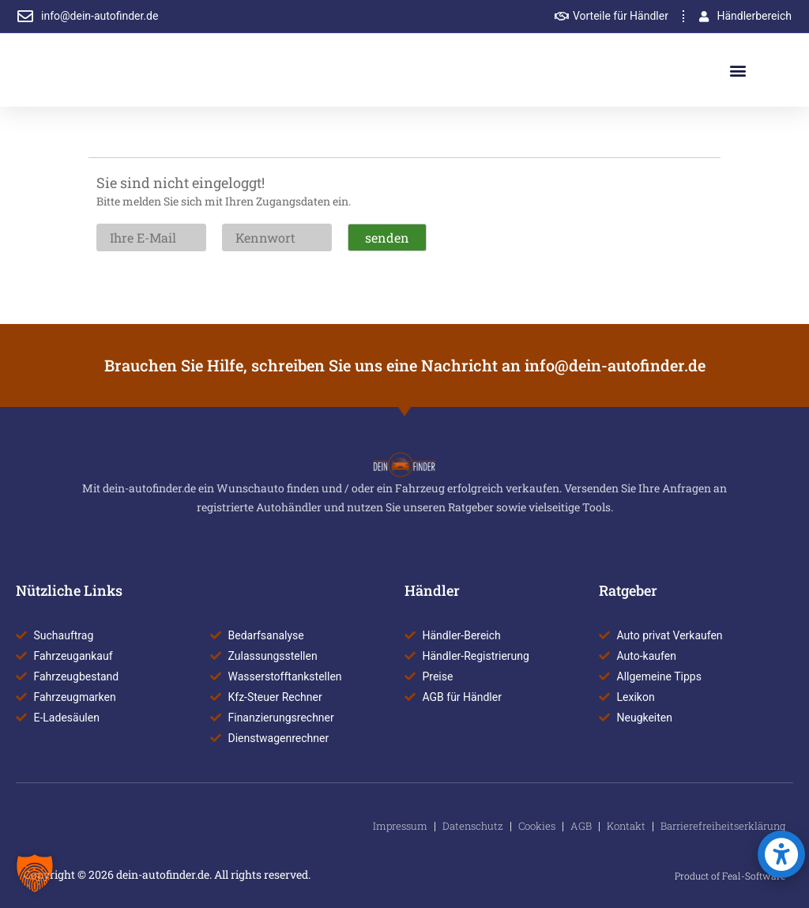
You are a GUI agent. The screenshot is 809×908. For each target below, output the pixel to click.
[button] (738, 70)
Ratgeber (628, 590)
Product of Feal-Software (730, 875)
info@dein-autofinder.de (615, 365)
